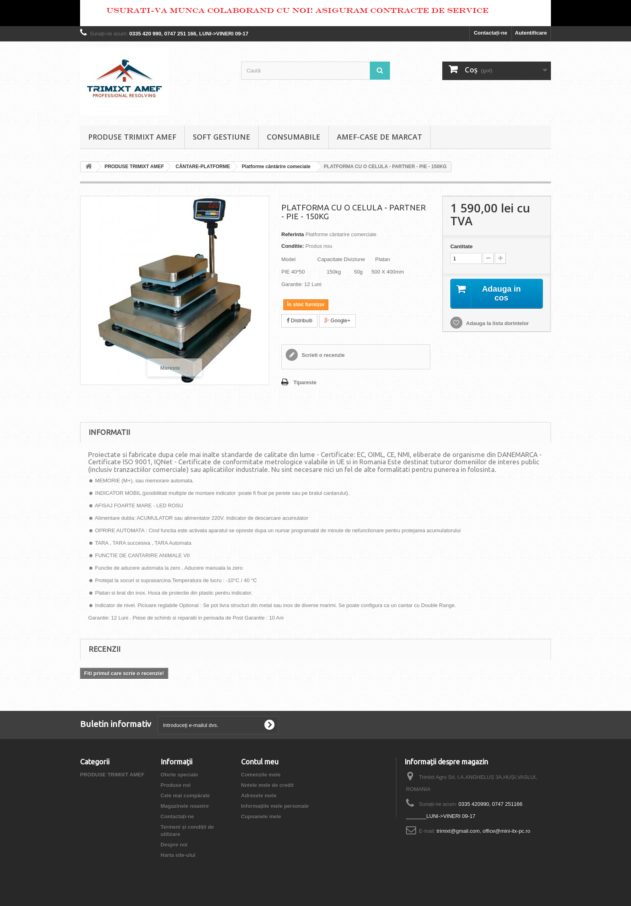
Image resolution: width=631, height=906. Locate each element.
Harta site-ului (178, 855)
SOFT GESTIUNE (221, 137)
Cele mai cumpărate (185, 796)
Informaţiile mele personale (275, 806)
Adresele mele (258, 796)
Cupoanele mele (261, 816)
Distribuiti (299, 320)
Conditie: (292, 246)
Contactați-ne (490, 33)
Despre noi (174, 845)
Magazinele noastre (185, 806)
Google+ (337, 320)
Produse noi (176, 785)
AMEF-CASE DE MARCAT (379, 137)
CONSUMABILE (293, 137)
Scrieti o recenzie (322, 355)
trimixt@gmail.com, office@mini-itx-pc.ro (483, 831)
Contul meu (259, 762)
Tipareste (305, 382)
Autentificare (531, 33)
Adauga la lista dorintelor (497, 323)
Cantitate (461, 246)
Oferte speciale (179, 775)
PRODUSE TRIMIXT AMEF (132, 137)
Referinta (292, 234)
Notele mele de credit (267, 785)
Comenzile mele (260, 775)
